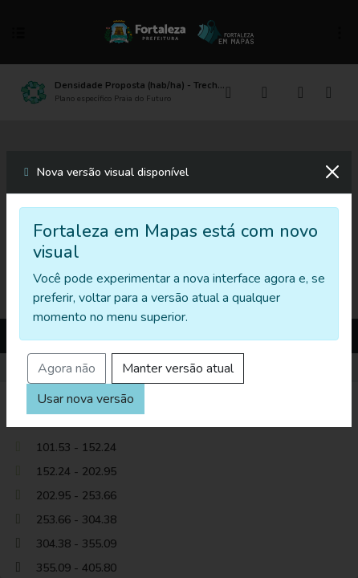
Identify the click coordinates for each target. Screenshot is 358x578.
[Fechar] (332, 172)
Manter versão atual (178, 368)
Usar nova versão (85, 399)
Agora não (67, 368)
